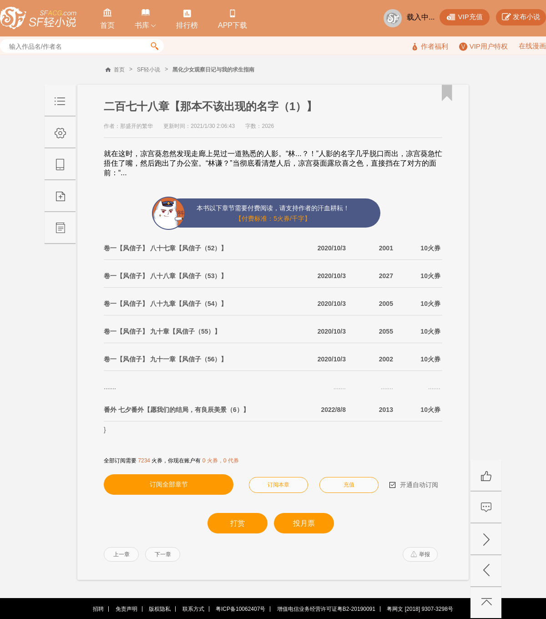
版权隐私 (160, 609)
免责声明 (126, 609)
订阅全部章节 (169, 484)
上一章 (121, 554)
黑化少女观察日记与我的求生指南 (213, 69)
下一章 (163, 554)
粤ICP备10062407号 (240, 609)
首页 (119, 69)
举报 (420, 554)
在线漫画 (532, 46)
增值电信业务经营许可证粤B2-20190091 (326, 609)
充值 (349, 485)
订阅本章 (278, 485)
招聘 (98, 609)
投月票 (304, 523)
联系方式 (193, 609)
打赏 (237, 523)
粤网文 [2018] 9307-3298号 (420, 609)
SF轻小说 (148, 69)
